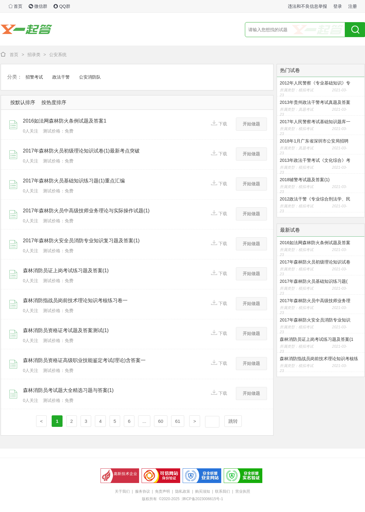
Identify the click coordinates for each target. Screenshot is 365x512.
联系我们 (222, 491)
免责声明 (162, 491)
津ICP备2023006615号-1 (202, 499)
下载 (219, 123)
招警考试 (34, 77)
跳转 (233, 421)
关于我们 (122, 491)
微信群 (38, 6)
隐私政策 (182, 491)
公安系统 (58, 54)
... (144, 421)
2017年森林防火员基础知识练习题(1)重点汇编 (74, 180)
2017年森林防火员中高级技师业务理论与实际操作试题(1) (86, 210)
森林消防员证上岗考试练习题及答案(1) (66, 270)
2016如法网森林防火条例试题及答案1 (65, 120)
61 (177, 421)
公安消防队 (90, 77)
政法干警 (61, 77)
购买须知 (202, 491)
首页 (15, 6)
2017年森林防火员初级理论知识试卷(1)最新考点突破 (81, 150)
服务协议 (142, 491)
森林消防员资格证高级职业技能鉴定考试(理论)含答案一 (84, 360)
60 (160, 421)
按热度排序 (53, 102)
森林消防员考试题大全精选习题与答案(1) (68, 390)
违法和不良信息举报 (307, 6)
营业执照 (242, 491)
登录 (337, 6)
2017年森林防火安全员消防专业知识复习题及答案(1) (81, 240)
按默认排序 (22, 102)
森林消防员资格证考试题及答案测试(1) (66, 330)
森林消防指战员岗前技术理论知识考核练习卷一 (75, 300)
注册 (352, 6)
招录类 (33, 54)
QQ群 (62, 6)
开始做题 (251, 123)
